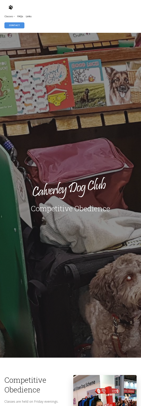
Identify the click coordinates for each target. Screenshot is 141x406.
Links (29, 16)
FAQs (20, 16)
